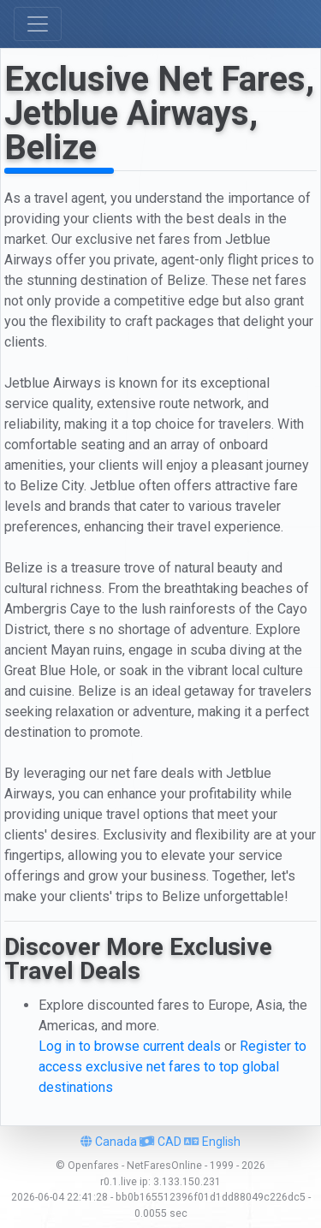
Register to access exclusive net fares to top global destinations (172, 1066)
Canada (108, 1141)
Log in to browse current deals (130, 1046)
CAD (160, 1141)
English (212, 1141)
